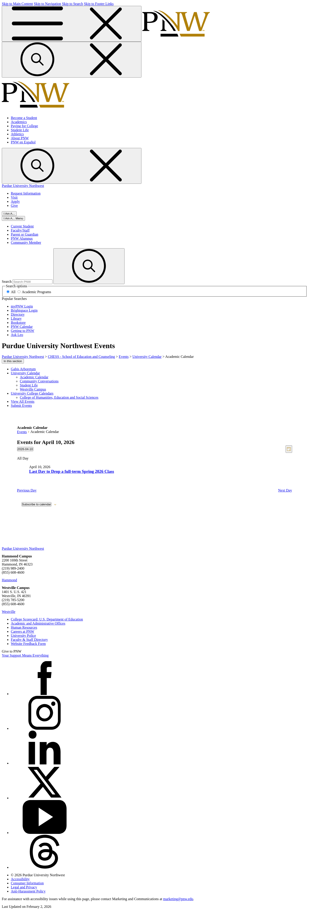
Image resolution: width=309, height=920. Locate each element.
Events (22, 432)
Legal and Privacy (24, 887)
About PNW (20, 138)
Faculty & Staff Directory (29, 640)
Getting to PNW (22, 331)
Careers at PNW (22, 631)
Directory (18, 314)
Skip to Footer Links (99, 4)
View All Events (22, 401)
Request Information (26, 193)
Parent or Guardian (24, 234)
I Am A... (9, 213)
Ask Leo (17, 335)
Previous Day (27, 490)
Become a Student (24, 118)
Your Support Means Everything (25, 655)
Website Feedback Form (28, 644)
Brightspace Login (24, 310)
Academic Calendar (34, 377)
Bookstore (18, 322)
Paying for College (24, 126)
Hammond (9, 580)
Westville (8, 612)
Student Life (20, 130)
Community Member (26, 242)
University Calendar (25, 373)
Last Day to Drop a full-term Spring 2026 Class (71, 471)
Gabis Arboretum (23, 369)
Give (14, 205)
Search (7, 281)
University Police (23, 635)
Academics (19, 122)
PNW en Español (23, 142)
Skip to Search (72, 4)
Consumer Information (27, 883)
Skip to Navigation (47, 4)
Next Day (285, 490)
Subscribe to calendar (36, 504)
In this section (13, 361)
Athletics (17, 134)
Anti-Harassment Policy (28, 891)
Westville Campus (33, 389)
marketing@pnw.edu (178, 899)
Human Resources (24, 627)
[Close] (13, 218)
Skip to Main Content (17, 4)
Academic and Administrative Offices (38, 623)
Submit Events (21, 405)
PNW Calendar (22, 327)
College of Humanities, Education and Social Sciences (59, 397)
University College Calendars (32, 393)
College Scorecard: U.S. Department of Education (47, 619)
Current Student (22, 226)
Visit (14, 197)
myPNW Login (22, 306)
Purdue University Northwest (23, 186)
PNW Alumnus (22, 238)
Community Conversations (39, 381)
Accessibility (20, 879)
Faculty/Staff (20, 230)
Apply (15, 201)
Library (16, 318)
